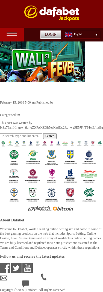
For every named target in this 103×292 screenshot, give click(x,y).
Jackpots (26, 115)
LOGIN (51, 34)
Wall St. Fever (20, 90)
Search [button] (49, 136)
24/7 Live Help (36, 285)
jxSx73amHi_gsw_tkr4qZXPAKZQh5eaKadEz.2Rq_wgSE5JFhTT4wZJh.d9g (51, 107)
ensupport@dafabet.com (20, 278)
